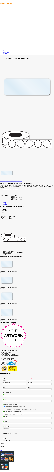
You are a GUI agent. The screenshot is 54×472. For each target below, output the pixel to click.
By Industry (7, 14)
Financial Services (10, 23)
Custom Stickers (7, 31)
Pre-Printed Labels (5, 52)
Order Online (19, 181)
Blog (7, 36)
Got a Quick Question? (4, 181)
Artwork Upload (9, 34)
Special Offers (9, 13)
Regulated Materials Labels (11, 28)
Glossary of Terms (10, 38)
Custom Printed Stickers (11, 32)
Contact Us (6, 40)
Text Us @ (4, 449)
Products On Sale (9, 10)
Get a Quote (9, 33)
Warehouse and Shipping (11, 22)
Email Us (2, 450)
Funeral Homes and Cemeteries (12, 29)
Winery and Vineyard (10, 18)
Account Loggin (9, 48)
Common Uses (4, 204)
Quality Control (9, 16)
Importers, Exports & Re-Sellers (12, 19)
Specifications (4, 202)
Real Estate (8, 26)
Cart (5, 47)
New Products (9, 11)
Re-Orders (6, 45)
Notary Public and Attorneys (11, 20)
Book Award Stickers (10, 30)
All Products (4, 50)
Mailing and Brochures (10, 24)
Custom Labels (4, 51)
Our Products (7, 8)
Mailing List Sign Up (10, 43)
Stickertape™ (9, 25)
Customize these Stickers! (12, 181)
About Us (6, 35)
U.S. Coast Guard (10, 27)
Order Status (9, 42)
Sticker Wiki (9, 37)
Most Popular (9, 12)
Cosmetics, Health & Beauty (11, 21)
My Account (7, 46)
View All (8, 15)
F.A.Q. (8, 39)
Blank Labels (4, 53)
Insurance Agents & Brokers (11, 17)
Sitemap (8, 44)
